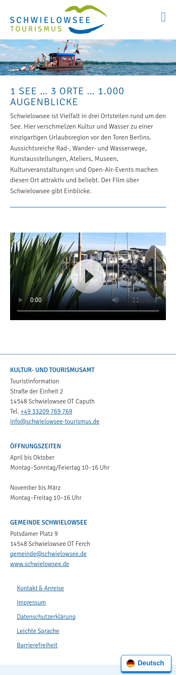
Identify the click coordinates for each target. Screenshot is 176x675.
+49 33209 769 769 (46, 411)
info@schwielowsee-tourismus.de (55, 421)
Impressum (31, 602)
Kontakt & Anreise (40, 588)
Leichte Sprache (38, 631)
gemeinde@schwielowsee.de (48, 554)
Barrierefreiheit (37, 645)
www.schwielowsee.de (39, 564)
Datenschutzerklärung (46, 617)
